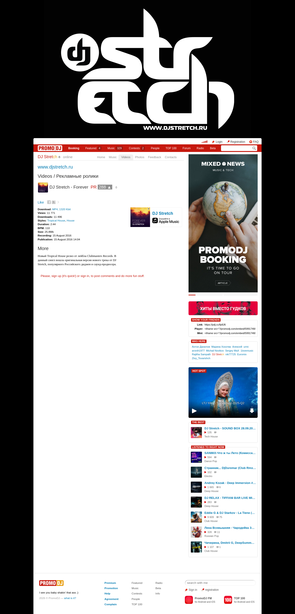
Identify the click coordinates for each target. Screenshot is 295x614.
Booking (73, 148)
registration (212, 589)
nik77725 (230, 354)
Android (202, 602)
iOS (213, 602)
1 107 (210, 547)
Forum (187, 148)
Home (101, 157)
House (71, 220)
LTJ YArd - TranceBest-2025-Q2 (223, 403)
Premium (110, 582)
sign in (85, 276)
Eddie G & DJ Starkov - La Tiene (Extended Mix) (230, 512)
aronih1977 (198, 350)
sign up (56, 276)
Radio (200, 148)
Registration (237, 141)
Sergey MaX (232, 350)
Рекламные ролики (77, 176)
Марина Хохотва (221, 346)
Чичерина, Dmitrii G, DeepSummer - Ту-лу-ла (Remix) (230, 542)
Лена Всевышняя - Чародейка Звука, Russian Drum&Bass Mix (230, 527)
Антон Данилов (201, 346)
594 (209, 457)
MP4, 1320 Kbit (61, 209)
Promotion (111, 588)
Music (115, 148)
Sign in (193, 589)
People (155, 148)
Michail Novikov (215, 350)
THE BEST (198, 422)
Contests (137, 593)
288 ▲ (105, 187)
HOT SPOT (198, 371)
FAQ (256, 141)
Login (219, 141)
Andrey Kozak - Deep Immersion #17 (230, 482)
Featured (94, 148)
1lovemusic (247, 350)
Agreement (111, 598)
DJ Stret (47, 156)
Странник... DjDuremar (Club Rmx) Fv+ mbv (230, 467)
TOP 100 (171, 148)
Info (157, 593)
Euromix (242, 354)
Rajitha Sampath (201, 354)
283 (209, 502)
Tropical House (56, 220)
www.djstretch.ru (55, 166)
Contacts (171, 157)
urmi (246, 346)
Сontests (137, 148)
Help (107, 593)
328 (209, 532)
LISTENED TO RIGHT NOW (208, 447)
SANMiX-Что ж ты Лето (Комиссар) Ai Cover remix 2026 (230, 452)
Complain (110, 604)
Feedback (154, 157)
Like (41, 202)
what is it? (70, 598)
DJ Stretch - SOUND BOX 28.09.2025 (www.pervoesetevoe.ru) (230, 428)
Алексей (237, 346)
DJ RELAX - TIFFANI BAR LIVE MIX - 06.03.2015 (230, 497)
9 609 (210, 517)
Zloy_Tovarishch (201, 358)
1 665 (210, 487)
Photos (139, 157)
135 (209, 432)
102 (209, 472)
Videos (125, 157)
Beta (213, 148)
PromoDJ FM (203, 598)
